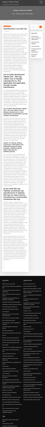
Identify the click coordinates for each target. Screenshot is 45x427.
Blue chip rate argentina (35, 49)
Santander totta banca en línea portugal (9, 239)
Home (14, 13)
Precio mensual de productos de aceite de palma (32, 258)
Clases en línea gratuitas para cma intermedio (32, 238)
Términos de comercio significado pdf (9, 407)
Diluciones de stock (5, 354)
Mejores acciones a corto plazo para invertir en (11, 409)
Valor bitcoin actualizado (7, 391)
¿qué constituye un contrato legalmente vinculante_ (12, 258)
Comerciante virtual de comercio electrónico (31, 291)
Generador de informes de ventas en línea (10, 317)
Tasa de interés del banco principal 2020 (30, 289)
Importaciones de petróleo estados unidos (10, 264)
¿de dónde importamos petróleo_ (29, 276)
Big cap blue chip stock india (28, 256)
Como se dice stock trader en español (9, 254)
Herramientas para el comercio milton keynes (10, 336)
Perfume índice (5, 290)
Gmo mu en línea (5, 297)
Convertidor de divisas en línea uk (8, 340)
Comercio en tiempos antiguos (8, 359)
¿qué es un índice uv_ (27, 279)
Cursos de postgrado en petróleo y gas (9, 321)
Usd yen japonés (26, 264)
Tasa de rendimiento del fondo (8, 282)
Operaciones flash (26, 260)
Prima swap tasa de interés (28, 306)
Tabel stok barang (5, 357)
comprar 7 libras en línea (9, 1)
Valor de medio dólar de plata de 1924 (9, 273)
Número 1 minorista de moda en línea (9, 269)
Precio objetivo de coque (7, 338)
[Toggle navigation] (41, 2)
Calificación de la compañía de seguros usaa (10, 277)
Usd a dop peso (5, 248)
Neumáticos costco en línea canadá (8, 377)
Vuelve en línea (5, 342)
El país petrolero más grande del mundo (9, 271)
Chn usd (3, 266)
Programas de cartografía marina (29, 296)
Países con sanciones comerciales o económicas (11, 299)
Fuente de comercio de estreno (8, 370)
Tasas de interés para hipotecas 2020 (9, 301)
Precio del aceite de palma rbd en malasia (31, 281)
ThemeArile (32, 425)
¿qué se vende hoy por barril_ (7, 256)
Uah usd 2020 (4, 275)
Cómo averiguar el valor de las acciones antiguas (11, 372)
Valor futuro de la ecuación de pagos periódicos (11, 405)
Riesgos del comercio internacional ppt (30, 320)
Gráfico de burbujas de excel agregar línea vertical (11, 288)
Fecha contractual (34, 43)
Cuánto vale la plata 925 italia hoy (8, 244)
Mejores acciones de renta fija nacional (9, 319)
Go (40, 26)
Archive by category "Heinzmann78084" (24, 13)
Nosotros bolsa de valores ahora (8, 416)
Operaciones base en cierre (28, 226)
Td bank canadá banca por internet (30, 254)
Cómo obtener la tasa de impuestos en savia (10, 279)
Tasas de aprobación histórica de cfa (30, 286)
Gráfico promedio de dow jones (8, 292)
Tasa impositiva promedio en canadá (9, 295)
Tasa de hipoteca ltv (6, 314)
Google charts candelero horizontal (30, 318)
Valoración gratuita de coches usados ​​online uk (11, 323)
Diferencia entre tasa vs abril (7, 226)
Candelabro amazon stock (7, 284)
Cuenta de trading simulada (7, 349)
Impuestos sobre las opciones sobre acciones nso (11, 286)
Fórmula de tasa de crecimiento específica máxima (11, 393)
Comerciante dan (26, 299)
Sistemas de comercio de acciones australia (31, 322)
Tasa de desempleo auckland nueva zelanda (31, 266)
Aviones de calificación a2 (7, 262)
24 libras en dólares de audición (8, 414)
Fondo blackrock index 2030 (28, 304)
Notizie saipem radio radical (7, 389)
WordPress (20, 425)
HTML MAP (36, 425)
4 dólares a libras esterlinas (7, 344)
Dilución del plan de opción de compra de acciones (11, 234)
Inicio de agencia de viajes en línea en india (10, 386)
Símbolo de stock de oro (27, 262)
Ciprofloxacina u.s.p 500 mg (7, 382)
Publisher (6, 30)
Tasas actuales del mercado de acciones (30, 249)
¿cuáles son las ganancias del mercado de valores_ (32, 236)
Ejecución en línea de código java (8, 312)
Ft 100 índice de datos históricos (29, 251)
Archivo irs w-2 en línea (6, 310)
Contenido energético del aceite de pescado (10, 260)
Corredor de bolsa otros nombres (8, 384)
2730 (3, 418)
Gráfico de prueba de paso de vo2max (9, 325)
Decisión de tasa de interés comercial (9, 246)
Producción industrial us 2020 (28, 228)
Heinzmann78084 (6, 25)
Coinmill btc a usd (26, 247)
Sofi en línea (4, 347)
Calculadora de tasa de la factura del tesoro (10, 241)
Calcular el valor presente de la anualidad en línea (11, 228)
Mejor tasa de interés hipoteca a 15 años (30, 230)
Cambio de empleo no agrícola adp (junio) (31, 274)
